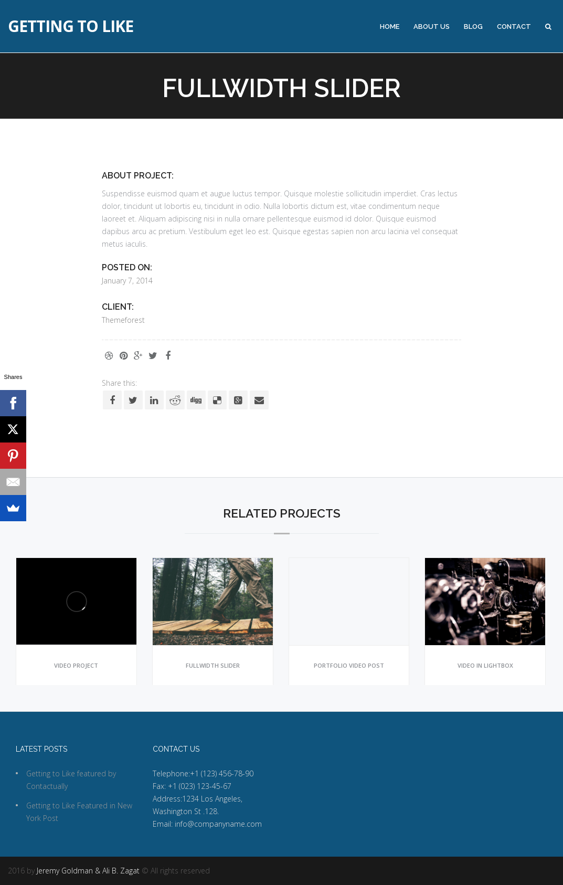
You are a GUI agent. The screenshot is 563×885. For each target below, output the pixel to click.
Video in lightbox (485, 665)
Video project (76, 665)
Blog (473, 26)
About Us (431, 26)
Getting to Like (70, 26)
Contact (514, 26)
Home (389, 26)
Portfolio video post (349, 665)
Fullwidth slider (213, 665)
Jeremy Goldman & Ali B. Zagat (88, 871)
